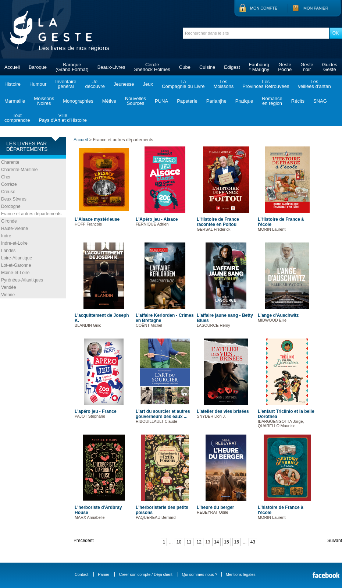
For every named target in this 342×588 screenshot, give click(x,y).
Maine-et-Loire (15, 272)
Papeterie (187, 101)
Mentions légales (241, 574)
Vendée (8, 287)
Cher (6, 177)
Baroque (38, 67)
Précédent (84, 540)
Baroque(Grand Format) (72, 67)
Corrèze (9, 184)
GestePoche (285, 67)
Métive (109, 101)
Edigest (232, 67)
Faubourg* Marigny (259, 67)
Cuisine (207, 67)
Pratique (244, 101)
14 (216, 542)
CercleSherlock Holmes (152, 67)
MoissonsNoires (44, 101)
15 (226, 542)
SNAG (320, 101)
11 (188, 542)
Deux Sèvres (13, 199)
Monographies (78, 101)
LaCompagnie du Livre (183, 84)
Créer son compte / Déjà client (145, 574)
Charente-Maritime (19, 169)
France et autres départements (31, 213)
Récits (297, 101)
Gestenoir (306, 67)
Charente (10, 162)
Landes (8, 250)
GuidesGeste (329, 67)
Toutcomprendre (17, 118)
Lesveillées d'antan (314, 84)
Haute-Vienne (14, 228)
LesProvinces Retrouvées (265, 84)
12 (199, 542)
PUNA (161, 101)
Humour (37, 84)
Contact (81, 574)
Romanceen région (272, 101)
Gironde (9, 221)
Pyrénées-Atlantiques (22, 280)
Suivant (334, 540)
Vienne (8, 294)
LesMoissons (223, 84)
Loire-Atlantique (16, 258)
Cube (184, 67)
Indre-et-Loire (14, 243)
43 (252, 542)
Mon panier (315, 8)
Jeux (148, 84)
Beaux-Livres (111, 67)
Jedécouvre (94, 84)
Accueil (12, 67)
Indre (6, 235)
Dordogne (11, 206)
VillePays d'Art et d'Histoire (63, 118)
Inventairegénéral (65, 84)
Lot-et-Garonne (16, 265)
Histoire (12, 84)
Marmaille (14, 101)
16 (236, 542)
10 (179, 542)
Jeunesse (124, 84)
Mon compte (263, 8)
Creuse (8, 191)
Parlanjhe (216, 101)
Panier (103, 574)
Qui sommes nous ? (199, 574)
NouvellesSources (135, 101)
